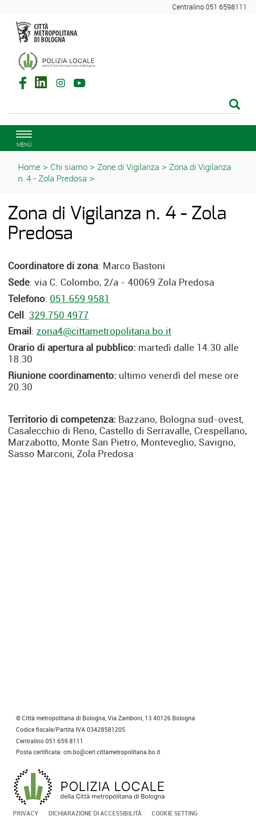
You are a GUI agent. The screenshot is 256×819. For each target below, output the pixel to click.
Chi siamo (68, 166)
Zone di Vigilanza (128, 166)
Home (29, 166)
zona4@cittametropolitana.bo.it (103, 331)
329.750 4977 (59, 315)
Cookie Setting (175, 813)
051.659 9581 (80, 298)
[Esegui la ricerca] (234, 105)
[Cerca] (124, 105)
